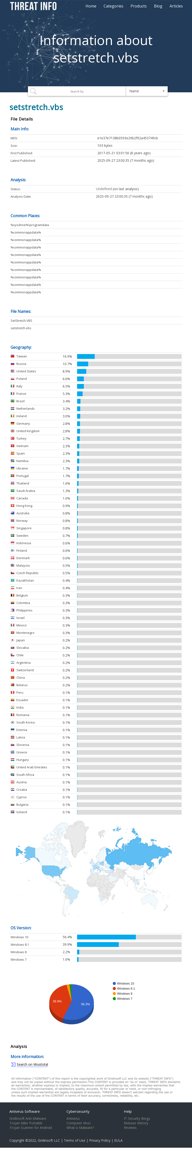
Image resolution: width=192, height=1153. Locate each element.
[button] (147, 91)
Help (128, 1111)
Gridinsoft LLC (49, 1140)
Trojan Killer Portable (25, 1123)
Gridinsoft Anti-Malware (27, 1118)
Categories (113, 6)
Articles (176, 6)
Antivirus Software (24, 1111)
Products (139, 6)
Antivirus (73, 1118)
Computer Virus (78, 1123)
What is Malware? (80, 1127)
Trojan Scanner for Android (30, 1127)
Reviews (130, 1127)
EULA (118, 1140)
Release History (136, 1123)
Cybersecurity (78, 1111)
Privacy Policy (99, 1140)
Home (91, 6)
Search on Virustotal (32, 1064)
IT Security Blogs (137, 1118)
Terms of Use (74, 1140)
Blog (158, 6)
